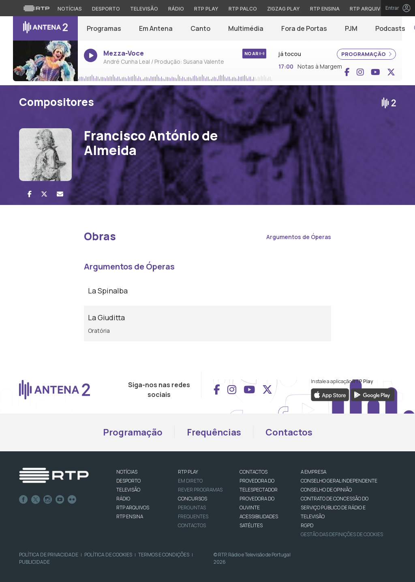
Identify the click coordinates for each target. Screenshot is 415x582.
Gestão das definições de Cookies (342, 534)
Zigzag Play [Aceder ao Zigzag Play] (283, 9)
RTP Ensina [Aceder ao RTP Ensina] (325, 9)
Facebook (23, 499)
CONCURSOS (192, 498)
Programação (133, 432)
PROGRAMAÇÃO (366, 54)
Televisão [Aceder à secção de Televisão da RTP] (144, 9)
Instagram (47, 499)
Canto (200, 28)
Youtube (60, 499)
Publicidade (34, 561)
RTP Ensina (129, 516)
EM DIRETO (190, 480)
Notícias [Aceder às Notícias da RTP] (70, 9)
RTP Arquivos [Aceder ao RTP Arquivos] (369, 9)
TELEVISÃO (128, 489)
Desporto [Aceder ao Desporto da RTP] (106, 9)
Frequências (214, 432)
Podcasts (390, 28)
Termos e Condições (163, 554)
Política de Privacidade (48, 554)
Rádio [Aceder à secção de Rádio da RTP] (176, 9)
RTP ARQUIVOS (132, 507)
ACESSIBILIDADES (259, 516)
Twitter (35, 499)
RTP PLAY (188, 471)
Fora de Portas (304, 28)
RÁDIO (123, 498)
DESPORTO (128, 480)
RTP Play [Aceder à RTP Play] (206, 9)
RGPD (307, 525)
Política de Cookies (108, 554)
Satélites (251, 525)
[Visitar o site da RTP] (36, 8)
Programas (104, 28)
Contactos (288, 432)
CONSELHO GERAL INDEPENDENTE (339, 480)
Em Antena (156, 28)
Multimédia (245, 28)
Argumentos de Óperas (298, 237)
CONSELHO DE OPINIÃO (326, 489)
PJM (351, 28)
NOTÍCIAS (126, 471)
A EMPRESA (313, 471)
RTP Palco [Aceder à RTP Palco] (243, 9)
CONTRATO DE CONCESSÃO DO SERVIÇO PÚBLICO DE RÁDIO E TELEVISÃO (334, 507)
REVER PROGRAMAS (200, 489)
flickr (72, 499)
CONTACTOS (253, 471)
